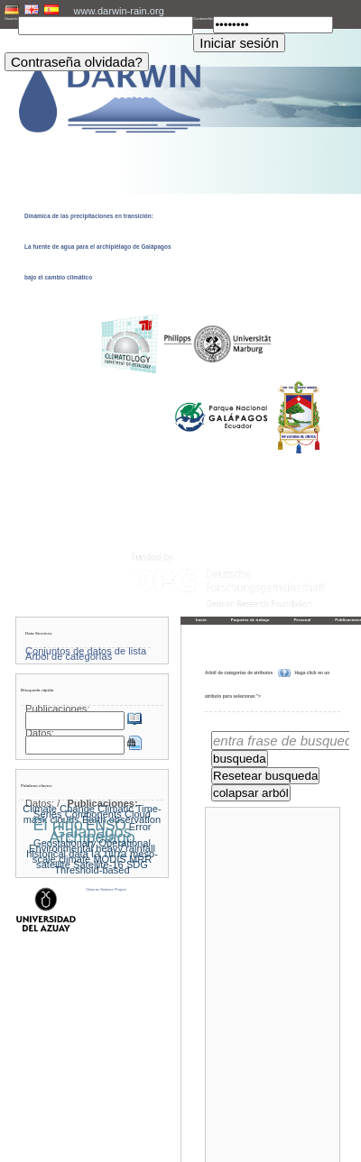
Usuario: (11, 18)
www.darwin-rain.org (118, 10)
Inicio (201, 620)
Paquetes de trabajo (250, 620)
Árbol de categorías (68, 656)
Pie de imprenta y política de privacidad (180, 1143)
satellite (53, 864)
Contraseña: (203, 18)
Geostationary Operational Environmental (90, 845)
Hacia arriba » (320, 1126)
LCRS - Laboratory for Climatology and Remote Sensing (197, 1148)
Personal (301, 620)
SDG (137, 864)
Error (140, 826)
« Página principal (232, 1126)
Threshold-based (91, 870)
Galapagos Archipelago (92, 834)
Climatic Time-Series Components (97, 811)
